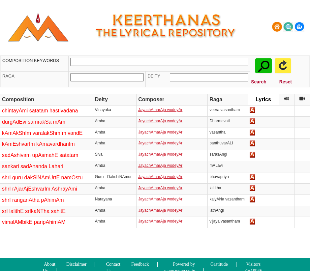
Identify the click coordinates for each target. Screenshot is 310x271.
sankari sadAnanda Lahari (32, 166)
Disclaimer (76, 264)
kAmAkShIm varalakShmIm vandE (42, 133)
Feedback (140, 264)
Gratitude (219, 264)
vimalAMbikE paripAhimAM (34, 222)
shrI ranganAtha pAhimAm (33, 200)
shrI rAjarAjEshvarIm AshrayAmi (39, 189)
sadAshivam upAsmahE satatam (40, 155)
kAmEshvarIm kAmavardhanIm (38, 144)
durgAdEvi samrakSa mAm (33, 122)
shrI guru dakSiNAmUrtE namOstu (42, 177)
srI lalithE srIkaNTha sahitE (34, 211)
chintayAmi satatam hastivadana (40, 110)
